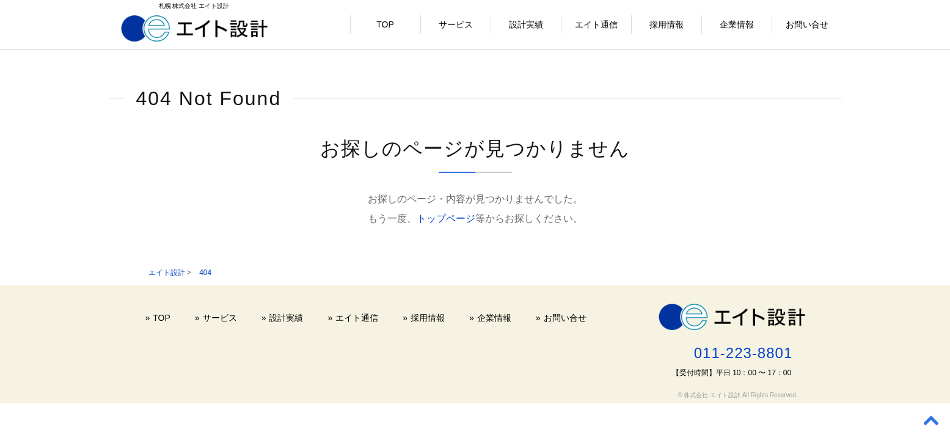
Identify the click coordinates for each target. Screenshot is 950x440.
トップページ (446, 218)
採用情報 (666, 24)
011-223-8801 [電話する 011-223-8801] (743, 353)
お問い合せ (807, 24)
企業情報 (737, 24)
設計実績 (526, 24)
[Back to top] (931, 421)
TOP (385, 24)
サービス (456, 24)
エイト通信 (596, 24)
